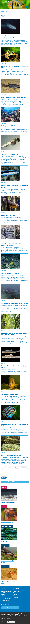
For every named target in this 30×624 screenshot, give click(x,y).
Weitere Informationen (6, 618)
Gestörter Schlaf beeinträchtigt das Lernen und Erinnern (14, 186)
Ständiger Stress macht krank (8, 502)
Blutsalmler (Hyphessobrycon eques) (8, 582)
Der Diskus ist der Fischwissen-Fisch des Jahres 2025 (14, 424)
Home (2, 11)
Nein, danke (3, 621)
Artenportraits (16, 591)
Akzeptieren (11, 621)
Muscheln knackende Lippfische (10, 273)
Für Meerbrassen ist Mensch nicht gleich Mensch (14, 303)
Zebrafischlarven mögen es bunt (10, 154)
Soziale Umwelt (4, 541)
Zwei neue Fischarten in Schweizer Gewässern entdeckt (14, 366)
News (14, 592)
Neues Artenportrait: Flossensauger (11, 455)
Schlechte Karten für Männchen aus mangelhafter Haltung (11, 244)
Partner (15, 594)
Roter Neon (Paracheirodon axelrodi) (7, 561)
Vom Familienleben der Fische (9, 394)
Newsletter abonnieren (9, 608)
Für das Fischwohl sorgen (7, 522)
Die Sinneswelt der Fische (8, 215)
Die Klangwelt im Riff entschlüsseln (11, 126)
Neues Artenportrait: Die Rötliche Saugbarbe (13, 97)
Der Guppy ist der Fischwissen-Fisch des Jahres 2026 (14, 67)
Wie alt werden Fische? (7, 38)
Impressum (16, 599)
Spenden (15, 595)
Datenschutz (16, 597)
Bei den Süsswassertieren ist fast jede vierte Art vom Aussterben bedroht (14, 333)
